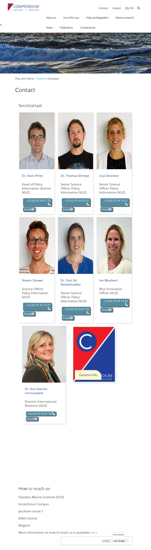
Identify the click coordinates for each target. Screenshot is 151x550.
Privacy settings (118, 535)
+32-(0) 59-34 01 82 (77, 309)
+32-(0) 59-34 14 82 (115, 301)
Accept (106, 541)
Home (40, 78)
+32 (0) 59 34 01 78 (38, 200)
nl (132, 8)
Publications (66, 27)
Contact (103, 8)
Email (27, 209)
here (94, 532)
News (49, 27)
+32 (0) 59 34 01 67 (77, 200)
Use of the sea (71, 17)
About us (51, 17)
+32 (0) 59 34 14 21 (116, 200)
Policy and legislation (97, 17)
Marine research (124, 17)
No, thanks (119, 541)
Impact (116, 8)
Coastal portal (87, 27)
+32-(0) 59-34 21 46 (39, 414)
